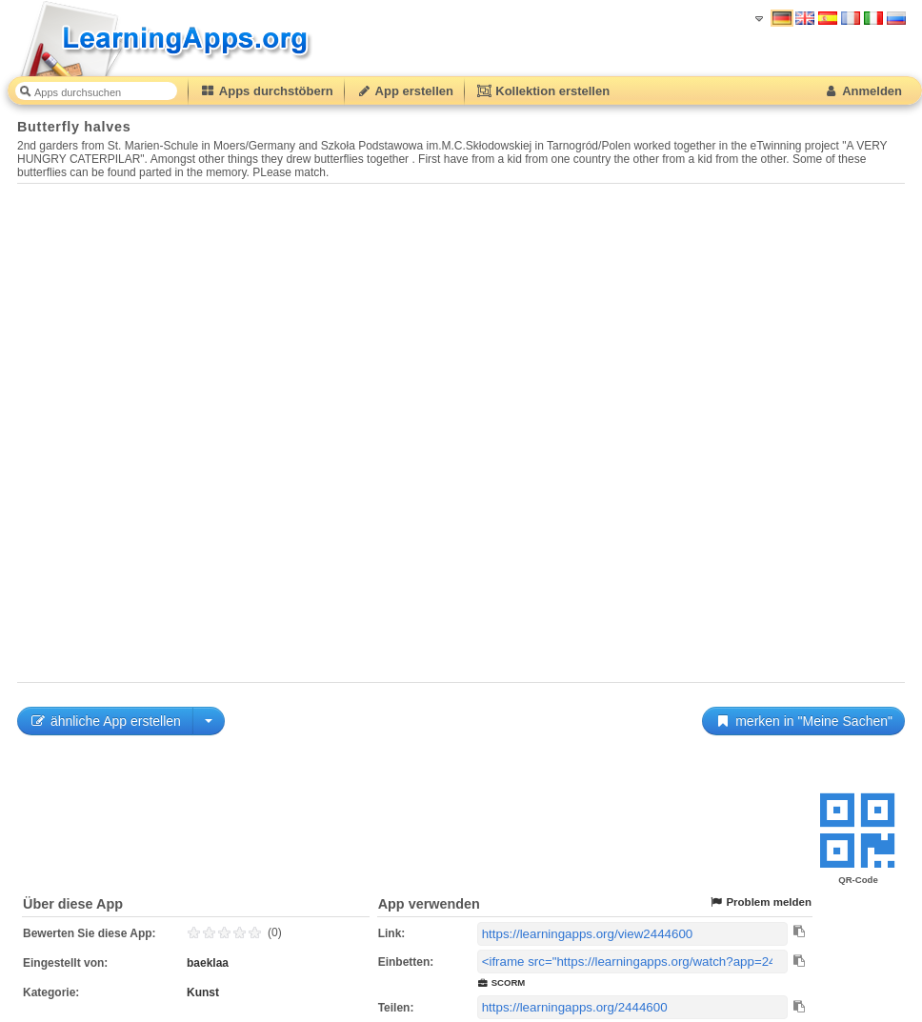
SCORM (501, 982)
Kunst (203, 992)
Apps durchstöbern (266, 91)
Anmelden (862, 91)
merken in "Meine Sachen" (803, 721)
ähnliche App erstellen (105, 721)
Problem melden (760, 902)
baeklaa (208, 963)
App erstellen (404, 91)
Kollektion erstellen (543, 91)
